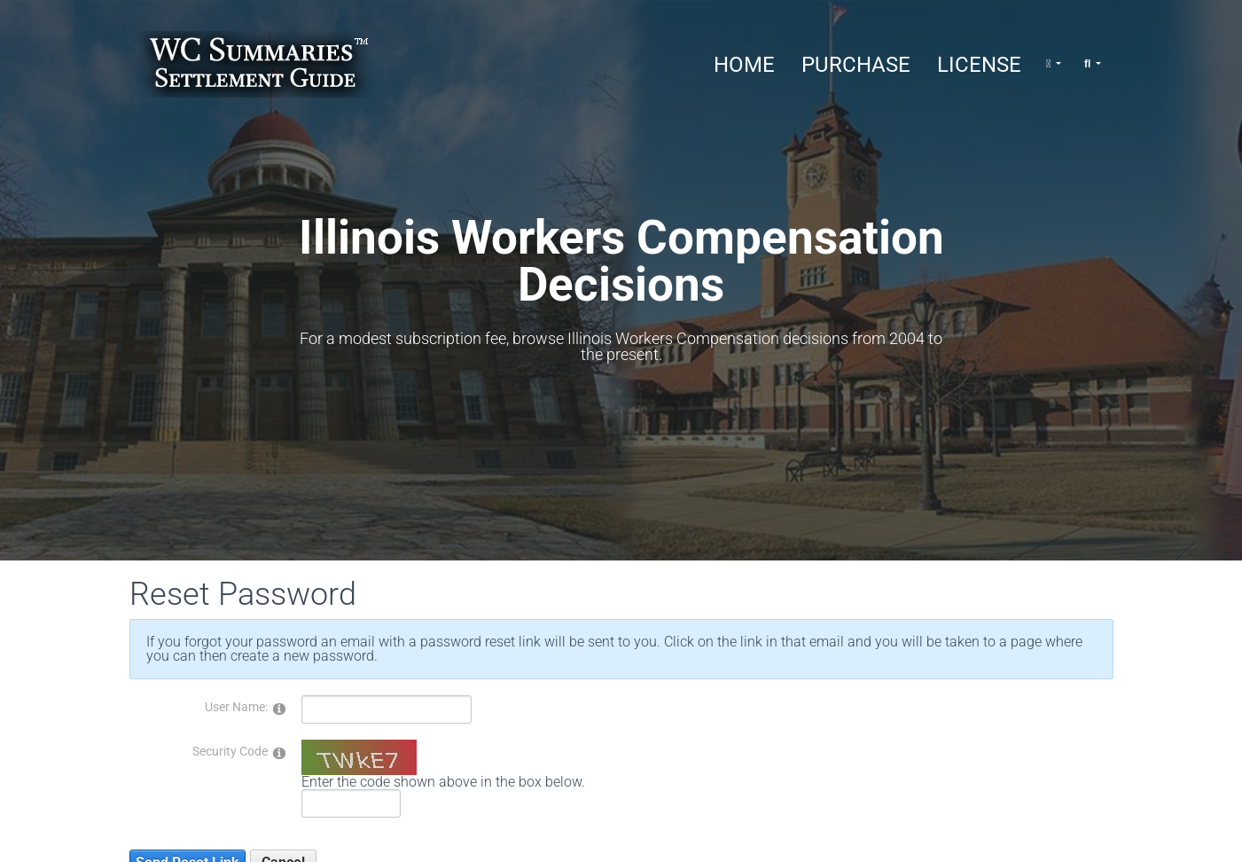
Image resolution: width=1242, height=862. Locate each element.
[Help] (279, 708)
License (979, 64)
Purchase (855, 64)
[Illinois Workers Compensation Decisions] (258, 64)
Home (744, 64)
